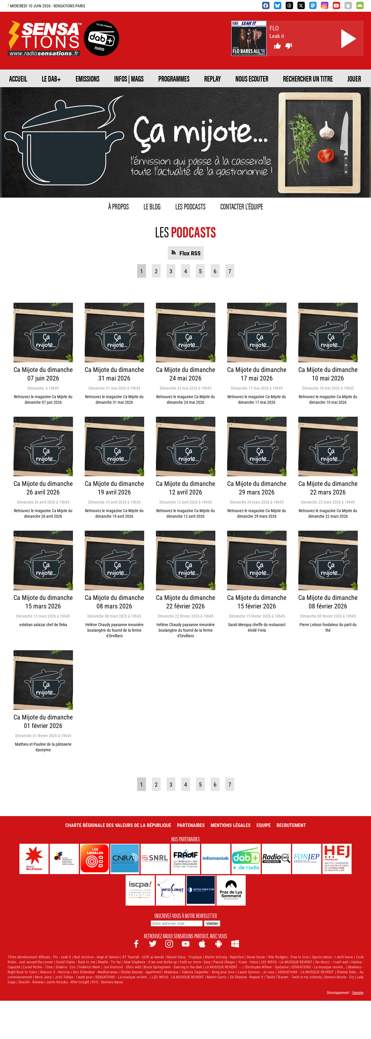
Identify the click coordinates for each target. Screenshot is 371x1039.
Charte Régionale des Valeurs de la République (106, 868)
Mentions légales (241, 868)
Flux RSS (190, 263)
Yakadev (357, 1031)
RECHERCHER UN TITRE (133, 95)
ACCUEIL (26, 77)
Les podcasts (187, 221)
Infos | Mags (192, 77)
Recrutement (313, 868)
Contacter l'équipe (278, 221)
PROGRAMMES (263, 77)
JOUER (208, 95)
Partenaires (194, 868)
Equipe (279, 868)
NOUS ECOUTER (40, 95)
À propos (69, 221)
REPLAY (322, 77)
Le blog (123, 221)
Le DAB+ (75, 77)
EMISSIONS (129, 77)
